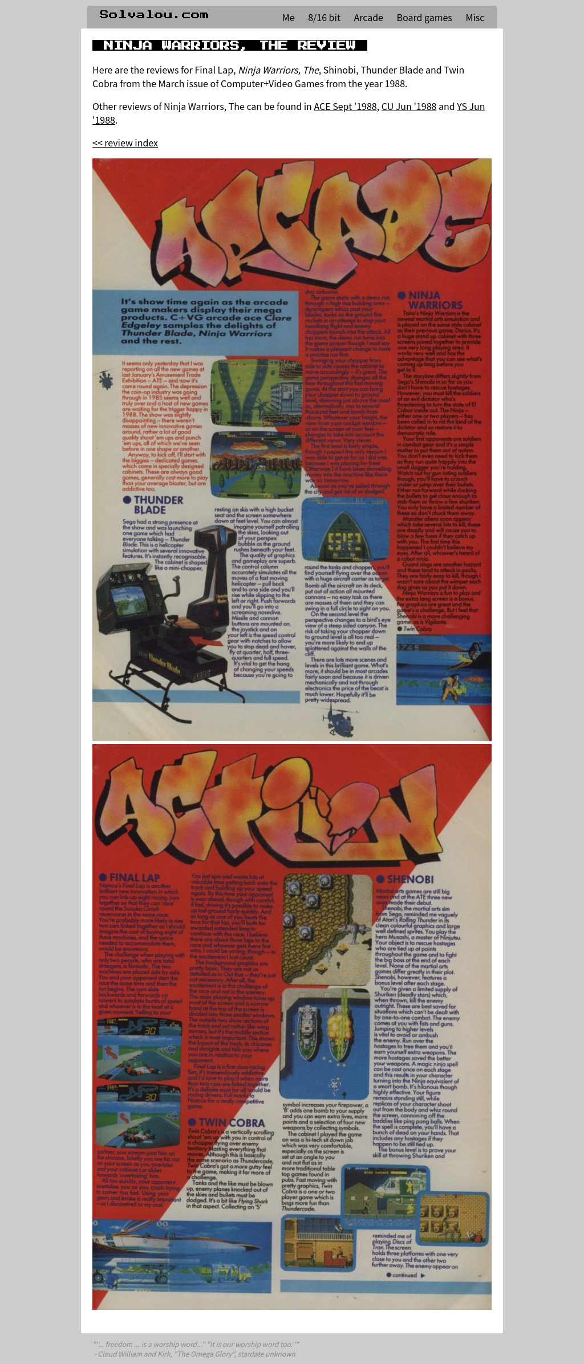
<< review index (125, 142)
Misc (474, 17)
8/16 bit (324, 17)
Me (288, 17)
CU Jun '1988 (409, 106)
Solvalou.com (154, 14)
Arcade (368, 17)
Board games (424, 17)
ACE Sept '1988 (345, 106)
